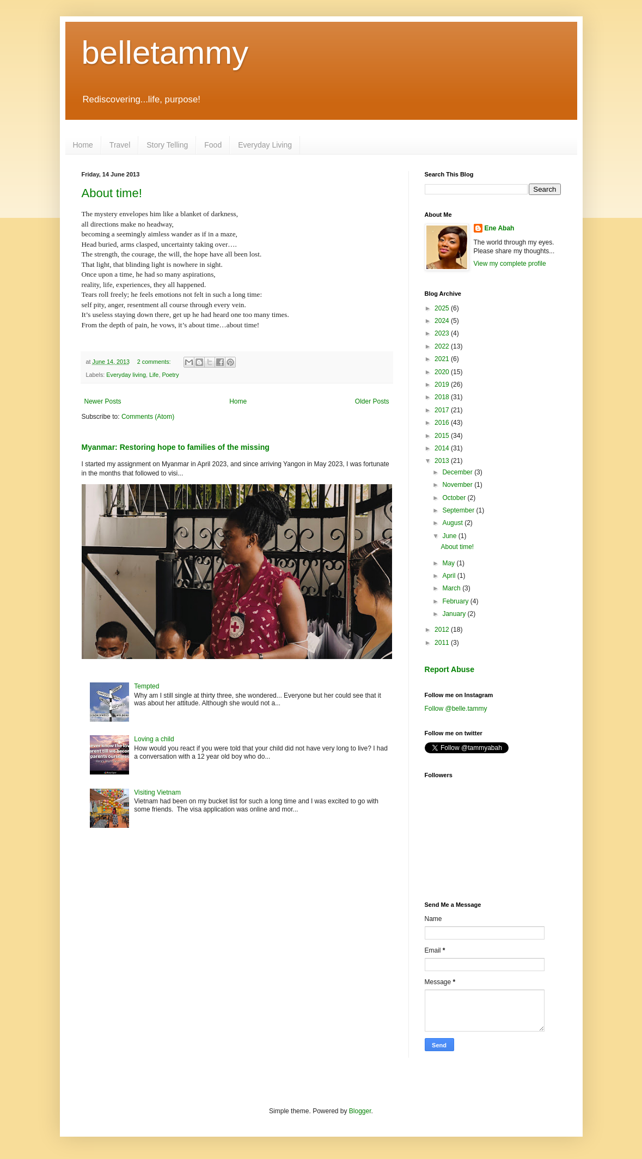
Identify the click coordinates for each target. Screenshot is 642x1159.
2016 (443, 422)
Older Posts (372, 401)
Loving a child (154, 739)
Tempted (146, 686)
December (458, 472)
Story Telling (167, 145)
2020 (443, 372)
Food (213, 145)
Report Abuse (449, 669)
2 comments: (155, 361)
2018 (443, 397)
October (454, 498)
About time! (112, 193)
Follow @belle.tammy (456, 708)
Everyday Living (265, 145)
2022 (443, 346)
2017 (443, 410)
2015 (443, 436)
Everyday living (126, 374)
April (449, 576)
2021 (443, 359)
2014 (443, 448)
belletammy (165, 52)
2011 (443, 642)
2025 (443, 308)
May (449, 563)
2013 (443, 461)
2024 (443, 321)
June (450, 536)
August (453, 523)
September (459, 510)
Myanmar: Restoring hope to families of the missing (176, 447)
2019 (443, 384)
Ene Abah (500, 228)
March (452, 588)
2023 (443, 333)
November (458, 485)
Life (153, 374)
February (456, 601)
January (454, 614)
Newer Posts (102, 401)
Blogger (360, 1111)
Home (83, 145)
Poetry (170, 374)
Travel (119, 145)
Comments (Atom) (147, 416)
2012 (443, 629)
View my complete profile (510, 263)
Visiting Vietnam (157, 792)
